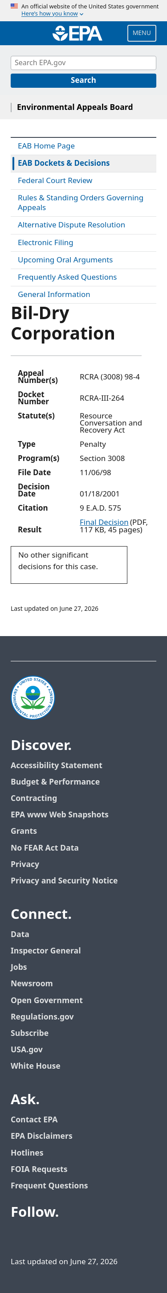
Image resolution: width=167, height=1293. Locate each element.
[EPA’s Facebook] (20, 1237)
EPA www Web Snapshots (60, 815)
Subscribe (30, 1033)
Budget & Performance (55, 782)
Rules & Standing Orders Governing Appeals (80, 203)
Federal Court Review (55, 181)
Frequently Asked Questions (67, 277)
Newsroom (32, 983)
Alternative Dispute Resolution (71, 225)
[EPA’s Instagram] (105, 1237)
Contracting (34, 798)
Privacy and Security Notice (64, 881)
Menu (142, 33)
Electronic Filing (45, 243)
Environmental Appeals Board (75, 107)
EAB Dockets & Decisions (64, 164)
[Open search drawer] (19, 33)
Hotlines (27, 1153)
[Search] (83, 81)
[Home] (77, 33)
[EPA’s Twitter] (41, 1237)
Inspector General (46, 951)
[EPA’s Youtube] (62, 1237)
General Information (54, 295)
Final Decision (104, 523)
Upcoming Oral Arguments (65, 260)
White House (36, 1066)
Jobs (19, 967)
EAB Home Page (46, 146)
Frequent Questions (49, 1186)
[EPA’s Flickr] (84, 1237)
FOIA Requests (39, 1169)
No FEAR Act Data (45, 848)
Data (20, 934)
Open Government (47, 1000)
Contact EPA (34, 1120)
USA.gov (27, 1050)
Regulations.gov (42, 1017)
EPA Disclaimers (42, 1136)
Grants (24, 831)
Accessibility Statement (56, 765)
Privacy (25, 864)
